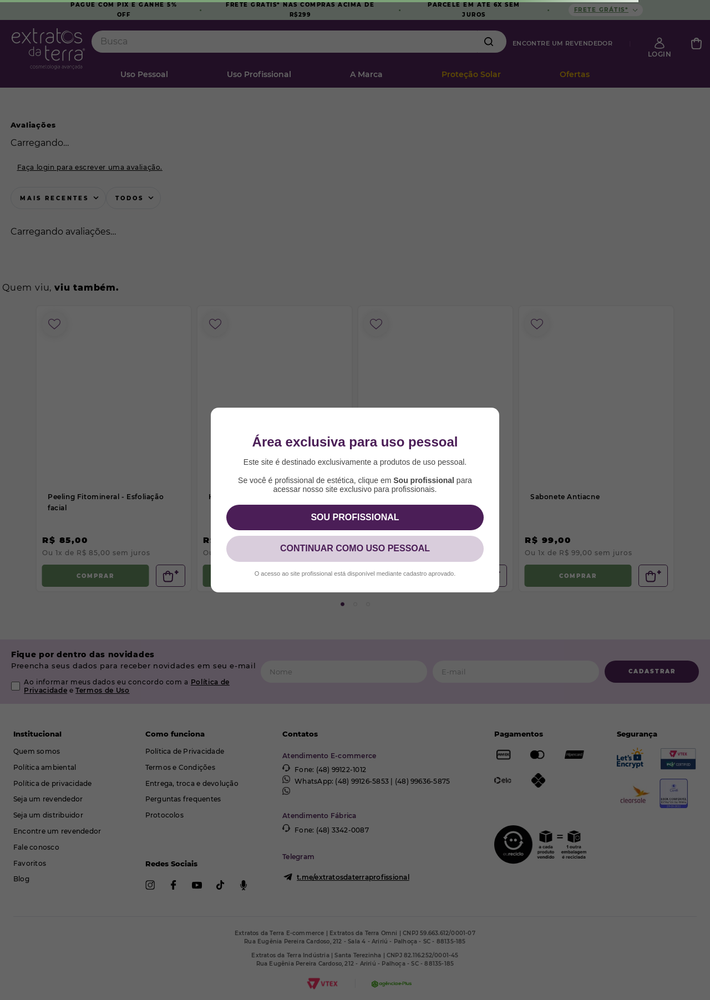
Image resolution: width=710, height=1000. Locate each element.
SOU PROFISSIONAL (355, 517)
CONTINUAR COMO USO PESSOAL (355, 548)
